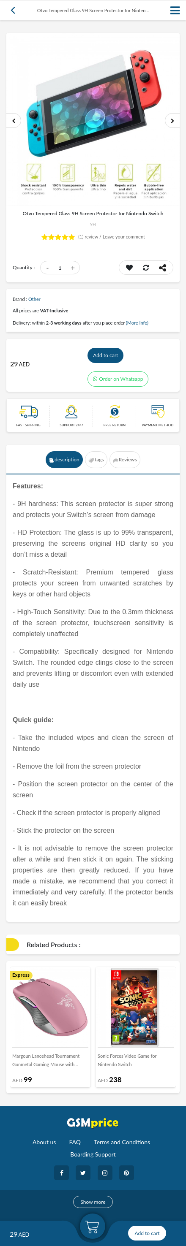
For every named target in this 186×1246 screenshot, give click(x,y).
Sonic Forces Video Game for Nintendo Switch (127, 1060)
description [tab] (64, 459)
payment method (158, 425)
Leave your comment (124, 236)
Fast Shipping (28, 425)
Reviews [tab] (125, 459)
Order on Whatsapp (118, 379)
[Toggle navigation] (175, 10)
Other (34, 299)
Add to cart (105, 355)
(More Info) (137, 322)
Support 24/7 (71, 425)
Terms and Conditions (122, 1142)
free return (115, 425)
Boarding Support (93, 1154)
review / (90, 236)
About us (44, 1142)
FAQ (75, 1142)
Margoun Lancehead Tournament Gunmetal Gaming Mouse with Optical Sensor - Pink (45, 1062)
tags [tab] (96, 459)
